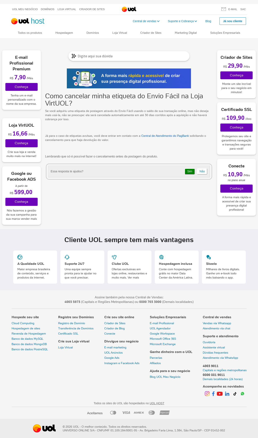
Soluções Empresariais (225, 32)
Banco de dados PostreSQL (30, 349)
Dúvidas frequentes (215, 352)
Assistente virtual (214, 347)
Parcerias (156, 357)
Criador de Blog (114, 328)
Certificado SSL (68, 333)
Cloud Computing (23, 323)
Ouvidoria (209, 342)
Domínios (47, 9)
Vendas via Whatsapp (217, 323)
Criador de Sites (92, 9)
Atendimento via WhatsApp (220, 357)
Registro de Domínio (71, 323)
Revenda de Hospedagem (29, 333)
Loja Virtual (67, 9)
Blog (208, 21)
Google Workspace (162, 333)
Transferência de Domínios (76, 328)
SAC (243, 9)
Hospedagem (64, 32)
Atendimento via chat (216, 328)
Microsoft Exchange (163, 344)
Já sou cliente (232, 21)
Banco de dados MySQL (27, 338)
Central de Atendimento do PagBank (165, 135)
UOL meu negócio (25, 9)
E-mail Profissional (162, 323)
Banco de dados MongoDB (29, 344)
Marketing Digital (186, 32)
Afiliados (155, 363)
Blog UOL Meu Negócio (165, 376)
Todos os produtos (30, 32)
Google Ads (111, 357)
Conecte (109, 333)
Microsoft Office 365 (163, 338)
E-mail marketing (115, 347)
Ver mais (133, 277)
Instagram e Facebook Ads (121, 363)
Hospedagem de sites (26, 328)
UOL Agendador (160, 328)
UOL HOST (157, 403)
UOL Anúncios (113, 352)
